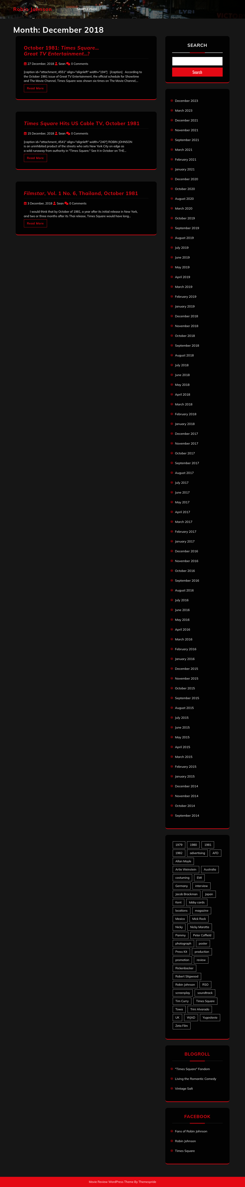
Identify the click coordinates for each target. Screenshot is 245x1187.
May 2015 (182, 737)
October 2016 (185, 571)
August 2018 (184, 355)
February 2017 (185, 531)
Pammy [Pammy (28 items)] (180, 935)
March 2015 (184, 757)
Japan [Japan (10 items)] (209, 894)
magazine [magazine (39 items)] (202, 910)
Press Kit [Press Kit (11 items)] (181, 952)
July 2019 (182, 248)
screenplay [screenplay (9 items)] (182, 993)
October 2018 (185, 336)
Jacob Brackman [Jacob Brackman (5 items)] (186, 894)
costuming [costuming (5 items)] (182, 878)
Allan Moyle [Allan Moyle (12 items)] (183, 861)
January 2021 (185, 169)
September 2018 (187, 345)
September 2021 (187, 140)
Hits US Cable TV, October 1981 (82, 123)
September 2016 (187, 580)
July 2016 (182, 600)
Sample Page (87, 9)
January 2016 (185, 659)
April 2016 (182, 629)
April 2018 (182, 394)
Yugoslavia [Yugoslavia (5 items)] (210, 1017)
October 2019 (185, 218)
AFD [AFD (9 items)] (215, 853)
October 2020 (185, 189)
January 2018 (185, 424)
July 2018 (182, 365)
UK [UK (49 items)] (177, 1017)
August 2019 (184, 238)
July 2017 (182, 483)
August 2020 (184, 199)
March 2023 (184, 110)
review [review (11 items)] (201, 960)
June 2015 (182, 727)
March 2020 (184, 208)
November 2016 (186, 561)
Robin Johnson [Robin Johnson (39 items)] (185, 984)
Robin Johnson (32, 9)
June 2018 (182, 375)
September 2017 (187, 463)
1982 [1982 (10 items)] (179, 853)
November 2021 (186, 130)
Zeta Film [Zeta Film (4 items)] (181, 1026)
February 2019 (185, 296)
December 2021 (186, 120)
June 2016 (182, 610)
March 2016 (184, 639)
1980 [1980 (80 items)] (193, 845)
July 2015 (182, 718)
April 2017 (182, 512)
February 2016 (185, 649)
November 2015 (186, 678)
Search (197, 45)
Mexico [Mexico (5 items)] (180, 919)
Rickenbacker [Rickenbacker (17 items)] (184, 968)
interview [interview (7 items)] (201, 886)
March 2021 (184, 150)
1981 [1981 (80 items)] (207, 845)
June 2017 (182, 492)
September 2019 (187, 228)
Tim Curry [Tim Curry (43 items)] (182, 1001)
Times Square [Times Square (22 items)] (205, 1001)
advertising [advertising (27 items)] (197, 853)
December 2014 (186, 786)
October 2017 (185, 453)
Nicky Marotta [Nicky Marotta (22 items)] (199, 927)
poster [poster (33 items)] (203, 943)
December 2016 (186, 551)
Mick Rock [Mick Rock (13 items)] (199, 919)
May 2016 (182, 620)
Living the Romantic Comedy (195, 1079)
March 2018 (184, 404)
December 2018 (186, 316)
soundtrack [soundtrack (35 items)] (204, 993)
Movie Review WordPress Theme (111, 1182)
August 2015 (184, 708)
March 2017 (184, 522)
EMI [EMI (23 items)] (199, 878)
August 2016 (184, 590)
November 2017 (186, 443)
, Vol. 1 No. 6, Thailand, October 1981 (81, 193)
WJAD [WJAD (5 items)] (191, 1017)
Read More (35, 88)
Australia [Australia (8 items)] (210, 869)
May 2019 (182, 267)
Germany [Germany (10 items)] (181, 886)
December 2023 (186, 101)
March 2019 (184, 287)
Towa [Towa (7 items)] (179, 1009)
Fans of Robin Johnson (191, 1131)
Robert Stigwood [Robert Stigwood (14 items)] (186, 976)
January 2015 (185, 776)
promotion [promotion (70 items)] (182, 960)
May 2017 (182, 502)
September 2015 (187, 698)
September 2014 (187, 815)
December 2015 (186, 669)
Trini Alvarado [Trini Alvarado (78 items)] (199, 1009)
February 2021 (185, 159)
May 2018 (182, 385)
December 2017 (186, 434)
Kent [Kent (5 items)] (178, 902)
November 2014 (186, 796)
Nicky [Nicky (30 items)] (179, 927)
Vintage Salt (184, 1088)
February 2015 (185, 766)
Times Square (185, 1151)
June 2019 (182, 257)
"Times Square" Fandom (192, 1069)
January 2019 (185, 306)
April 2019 (182, 277)
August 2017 (184, 473)
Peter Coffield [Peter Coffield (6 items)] (202, 935)
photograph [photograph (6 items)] (183, 943)
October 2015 (185, 688)
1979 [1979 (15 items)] (179, 845)
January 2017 (185, 541)
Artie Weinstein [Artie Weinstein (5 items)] (185, 869)
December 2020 (186, 179)
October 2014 (185, 806)
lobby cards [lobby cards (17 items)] (197, 902)
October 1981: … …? (61, 51)
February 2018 (185, 414)
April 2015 (182, 747)
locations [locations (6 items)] (181, 910)
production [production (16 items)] (202, 952)
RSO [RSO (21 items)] (205, 984)
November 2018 (186, 326)
